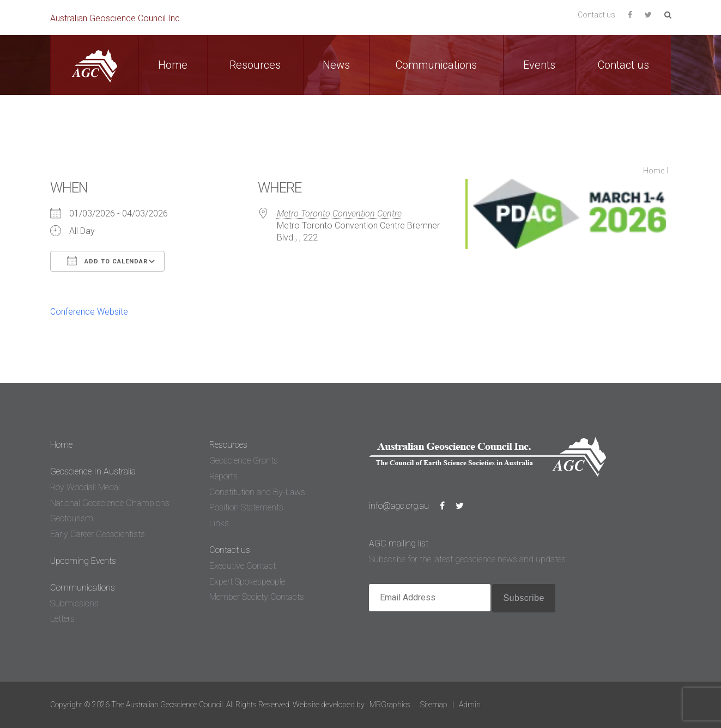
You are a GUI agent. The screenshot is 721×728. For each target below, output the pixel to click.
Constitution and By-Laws (257, 492)
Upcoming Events (83, 561)
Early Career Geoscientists (97, 534)
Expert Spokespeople (247, 581)
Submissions (74, 603)
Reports (223, 476)
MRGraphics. (390, 704)
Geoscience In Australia (93, 471)
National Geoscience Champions (109, 503)
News (336, 64)
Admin (470, 704)
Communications (436, 64)
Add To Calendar (107, 261)
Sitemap (433, 704)
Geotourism (71, 518)
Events (539, 64)
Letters (62, 618)
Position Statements (246, 507)
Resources (255, 64)
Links (219, 523)
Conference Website (89, 311)
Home (172, 64)
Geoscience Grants (243, 460)
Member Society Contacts (256, 597)
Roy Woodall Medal (85, 487)
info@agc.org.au (399, 506)
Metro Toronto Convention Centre (339, 213)
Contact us (596, 14)
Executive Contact (242, 566)
